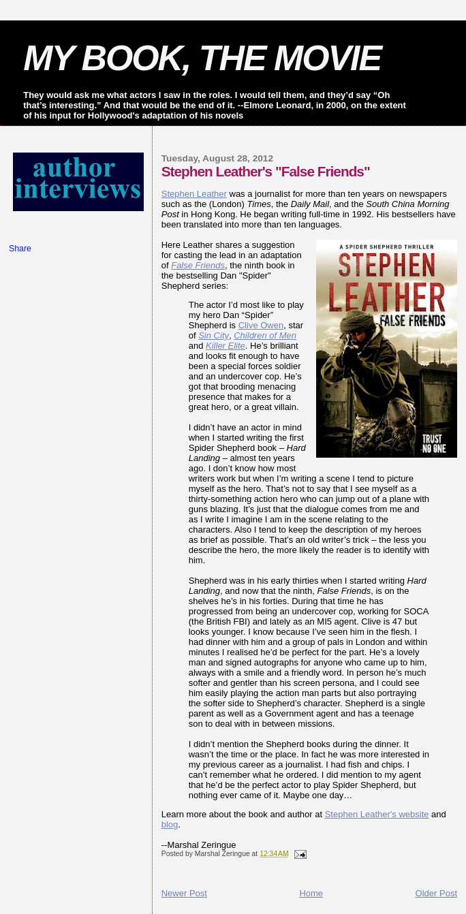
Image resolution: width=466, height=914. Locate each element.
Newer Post (184, 893)
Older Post (436, 893)
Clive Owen (260, 325)
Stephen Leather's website (377, 814)
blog (169, 824)
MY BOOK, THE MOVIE (202, 58)
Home (311, 893)
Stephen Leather (194, 194)
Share (20, 248)
